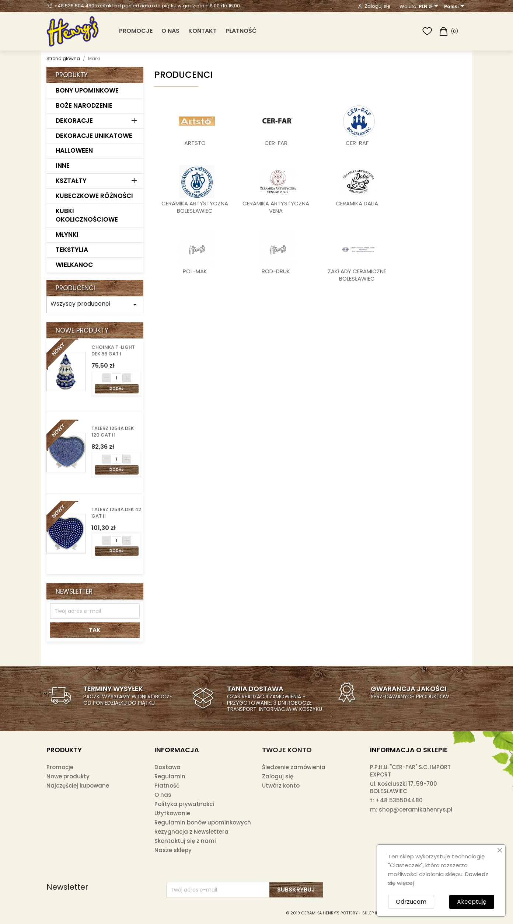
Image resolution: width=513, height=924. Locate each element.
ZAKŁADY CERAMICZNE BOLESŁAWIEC (357, 275)
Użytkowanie (172, 813)
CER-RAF (357, 143)
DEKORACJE (74, 120)
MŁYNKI (67, 234)
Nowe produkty (68, 776)
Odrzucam (411, 901)
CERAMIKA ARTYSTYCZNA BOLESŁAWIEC (194, 207)
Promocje (59, 767)
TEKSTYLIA (72, 249)
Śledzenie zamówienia (293, 767)
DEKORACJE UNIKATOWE (94, 135)
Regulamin (169, 776)
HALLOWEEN (74, 150)
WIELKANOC (74, 264)
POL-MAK (195, 271)
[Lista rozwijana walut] (429, 6)
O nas (170, 31)
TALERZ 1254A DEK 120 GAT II (112, 431)
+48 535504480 (399, 800)
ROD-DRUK (276, 271)
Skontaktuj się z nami (185, 841)
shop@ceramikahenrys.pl (415, 809)
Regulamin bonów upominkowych (202, 822)
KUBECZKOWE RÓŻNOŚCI (94, 195)
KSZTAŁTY (71, 180)
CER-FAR (276, 143)
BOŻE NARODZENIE (84, 105)
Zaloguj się (277, 776)
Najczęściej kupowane (77, 785)
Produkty (72, 74)
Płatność (241, 31)
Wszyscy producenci (94, 304)
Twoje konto (287, 749)
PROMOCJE (136, 31)
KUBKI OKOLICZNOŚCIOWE (87, 215)
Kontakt (202, 31)
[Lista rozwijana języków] (455, 6)
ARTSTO (195, 143)
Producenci (75, 288)
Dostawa (167, 767)
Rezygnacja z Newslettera (191, 832)
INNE (63, 165)
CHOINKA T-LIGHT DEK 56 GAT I (113, 350)
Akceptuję (471, 901)
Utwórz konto (281, 785)
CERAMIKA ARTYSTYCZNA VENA (275, 207)
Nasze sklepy (173, 850)
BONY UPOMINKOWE (87, 90)
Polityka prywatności (184, 804)
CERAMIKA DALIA (357, 203)
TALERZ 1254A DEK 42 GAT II (116, 513)
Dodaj (116, 388)
